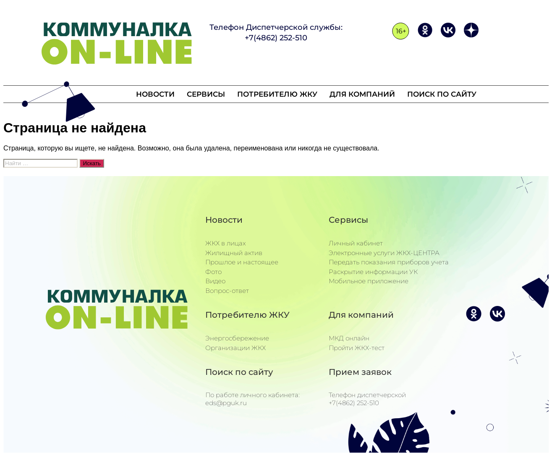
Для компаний (361, 94)
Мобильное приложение (368, 281)
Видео (215, 281)
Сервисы (207, 94)
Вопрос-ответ (227, 291)
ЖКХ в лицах (225, 243)
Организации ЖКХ (235, 348)
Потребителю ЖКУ (277, 94)
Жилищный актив (233, 253)
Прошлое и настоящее (241, 262)
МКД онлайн (349, 338)
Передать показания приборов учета (389, 262)
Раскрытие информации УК (373, 272)
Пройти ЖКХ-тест (357, 348)
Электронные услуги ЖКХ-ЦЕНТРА (384, 253)
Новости (158, 94)
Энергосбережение (237, 338)
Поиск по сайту (439, 94)
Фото (213, 272)
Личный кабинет (356, 243)
